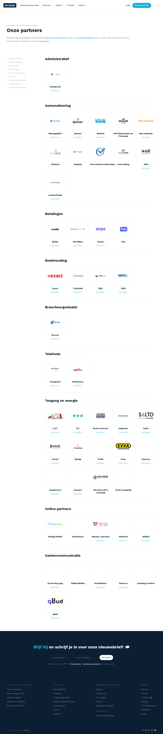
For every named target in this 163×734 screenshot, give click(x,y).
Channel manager (14, 697)
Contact (81, 5)
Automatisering (15, 62)
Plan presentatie (142, 5)
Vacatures (147, 697)
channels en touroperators (56, 37)
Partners (99, 701)
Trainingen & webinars (105, 705)
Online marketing (14, 689)
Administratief (15, 58)
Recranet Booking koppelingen (22, 25)
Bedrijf (59, 5)
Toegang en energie (17, 80)
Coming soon (101, 693)
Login (128, 5)
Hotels (56, 710)
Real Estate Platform (16, 705)
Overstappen (101, 697)
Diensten (46, 5)
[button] (51, 5)
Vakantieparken (59, 689)
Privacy (26, 730)
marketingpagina (85, 37)
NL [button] (156, 5)
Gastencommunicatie (18, 87)
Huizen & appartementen (63, 701)
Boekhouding (14, 69)
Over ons (145, 689)
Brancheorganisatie (17, 73)
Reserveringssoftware (105, 715)
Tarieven (70, 5)
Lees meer (55, 91)
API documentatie (148, 705)
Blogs (143, 714)
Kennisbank (145, 710)
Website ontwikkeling (16, 701)
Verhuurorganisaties (61, 697)
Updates (99, 689)
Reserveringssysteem (29, 5)
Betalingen (13, 65)
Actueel (144, 693)
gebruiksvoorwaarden (91, 664)
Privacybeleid (76, 664)
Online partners (15, 84)
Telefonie (13, 76)
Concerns (57, 714)
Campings (57, 693)
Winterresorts (59, 705)
